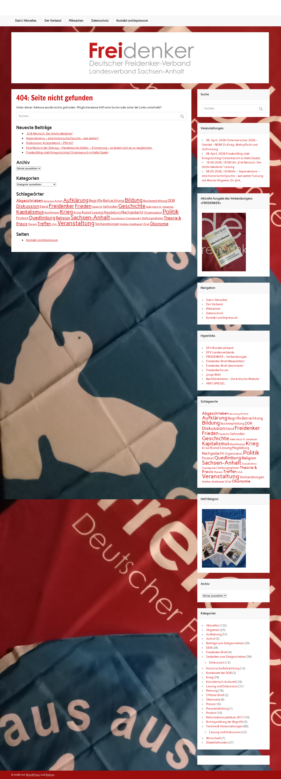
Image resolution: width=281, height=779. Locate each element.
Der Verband (52, 20)
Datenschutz (99, 20)
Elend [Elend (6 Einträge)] (44, 207)
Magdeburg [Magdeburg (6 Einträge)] (112, 212)
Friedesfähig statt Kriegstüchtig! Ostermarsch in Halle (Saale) (67, 152)
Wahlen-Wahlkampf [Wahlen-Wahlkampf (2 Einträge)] (131, 224)
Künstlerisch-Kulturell (221, 682)
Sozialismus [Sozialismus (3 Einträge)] (118, 218)
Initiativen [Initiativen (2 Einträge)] (168, 206)
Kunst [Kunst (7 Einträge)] (86, 212)
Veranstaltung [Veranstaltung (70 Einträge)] (75, 223)
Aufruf (210, 639)
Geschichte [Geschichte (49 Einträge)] (131, 206)
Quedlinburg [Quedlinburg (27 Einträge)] (42, 217)
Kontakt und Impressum (132, 20)
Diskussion (217, 662)
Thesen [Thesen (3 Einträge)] (32, 224)
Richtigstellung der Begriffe (224, 722)
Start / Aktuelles (25, 20)
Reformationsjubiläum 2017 (225, 717)
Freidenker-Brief (217, 652)
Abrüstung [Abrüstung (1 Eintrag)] (49, 201)
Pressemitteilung (217, 708)
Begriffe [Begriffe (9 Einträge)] (95, 200)
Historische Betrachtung (222, 668)
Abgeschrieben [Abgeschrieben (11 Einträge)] (29, 200)
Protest (211, 713)
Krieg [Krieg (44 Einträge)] (66, 212)
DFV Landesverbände (220, 352)
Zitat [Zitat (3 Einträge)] (146, 224)
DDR (209, 647)
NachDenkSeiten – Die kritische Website (232, 379)
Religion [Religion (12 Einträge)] (63, 218)
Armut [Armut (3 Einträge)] (58, 201)
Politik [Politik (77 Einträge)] (171, 211)
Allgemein (213, 630)
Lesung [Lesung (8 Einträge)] (97, 212)
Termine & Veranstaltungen (224, 726)
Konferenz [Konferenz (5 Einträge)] (51, 212)
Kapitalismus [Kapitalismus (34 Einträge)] (30, 212)
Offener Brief (215, 695)
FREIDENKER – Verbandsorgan (226, 356)
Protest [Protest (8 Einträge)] (22, 218)
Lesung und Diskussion (222, 686)
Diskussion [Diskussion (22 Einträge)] (27, 206)
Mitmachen (76, 20)
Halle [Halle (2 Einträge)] (149, 206)
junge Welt (213, 374)
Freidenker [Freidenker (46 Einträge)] (61, 206)
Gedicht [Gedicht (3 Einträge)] (97, 207)
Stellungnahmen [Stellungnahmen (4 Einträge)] (152, 218)
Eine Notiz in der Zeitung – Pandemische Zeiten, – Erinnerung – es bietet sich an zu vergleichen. (89, 148)
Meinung (212, 690)
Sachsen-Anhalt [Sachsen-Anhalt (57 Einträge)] (90, 217)
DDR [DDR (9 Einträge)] (171, 200)
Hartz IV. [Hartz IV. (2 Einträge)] (157, 206)
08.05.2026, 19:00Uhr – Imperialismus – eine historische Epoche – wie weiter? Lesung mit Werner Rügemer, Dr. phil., (232, 176)
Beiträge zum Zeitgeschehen (225, 643)
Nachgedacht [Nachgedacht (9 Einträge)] (132, 212)
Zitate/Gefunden (217, 742)
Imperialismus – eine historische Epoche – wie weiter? (62, 138)
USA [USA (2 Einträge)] (54, 224)
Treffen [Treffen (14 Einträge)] (44, 223)
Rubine (50, 774)
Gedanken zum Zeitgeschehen (226, 656)
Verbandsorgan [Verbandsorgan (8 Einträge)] (107, 224)
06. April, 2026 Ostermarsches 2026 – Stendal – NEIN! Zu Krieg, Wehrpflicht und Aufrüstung (230, 144)
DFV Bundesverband (219, 348)
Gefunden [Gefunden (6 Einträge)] (110, 207)
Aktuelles (212, 625)
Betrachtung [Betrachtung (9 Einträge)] (113, 200)
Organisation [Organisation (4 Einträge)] (153, 212)
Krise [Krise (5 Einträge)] (77, 212)
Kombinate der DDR (219, 673)
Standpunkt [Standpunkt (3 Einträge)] (133, 218)
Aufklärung (213, 634)
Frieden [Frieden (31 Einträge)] (83, 206)
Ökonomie (213, 699)
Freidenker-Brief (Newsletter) (225, 361)
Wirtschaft (213, 738)
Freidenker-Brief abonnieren (224, 365)
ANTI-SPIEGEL (215, 383)
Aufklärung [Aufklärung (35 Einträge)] (75, 200)
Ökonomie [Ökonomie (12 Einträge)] (159, 223)
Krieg (209, 677)
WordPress (33, 774)
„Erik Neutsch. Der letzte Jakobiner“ (49, 133)
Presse (210, 704)
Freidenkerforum (217, 370)
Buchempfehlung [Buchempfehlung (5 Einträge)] (155, 201)
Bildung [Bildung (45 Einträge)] (134, 200)
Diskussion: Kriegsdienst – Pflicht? (49, 143)
